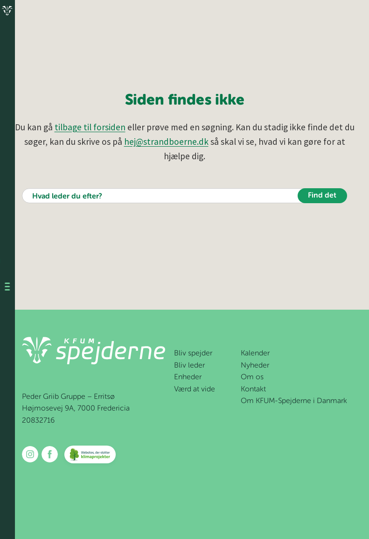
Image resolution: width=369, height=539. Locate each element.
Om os (252, 377)
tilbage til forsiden (90, 127)
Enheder (188, 377)
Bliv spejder (193, 353)
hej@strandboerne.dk (166, 141)
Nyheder (255, 365)
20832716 (38, 421)
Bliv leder (189, 365)
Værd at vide (194, 389)
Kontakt (253, 389)
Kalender (255, 353)
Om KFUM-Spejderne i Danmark (294, 401)
